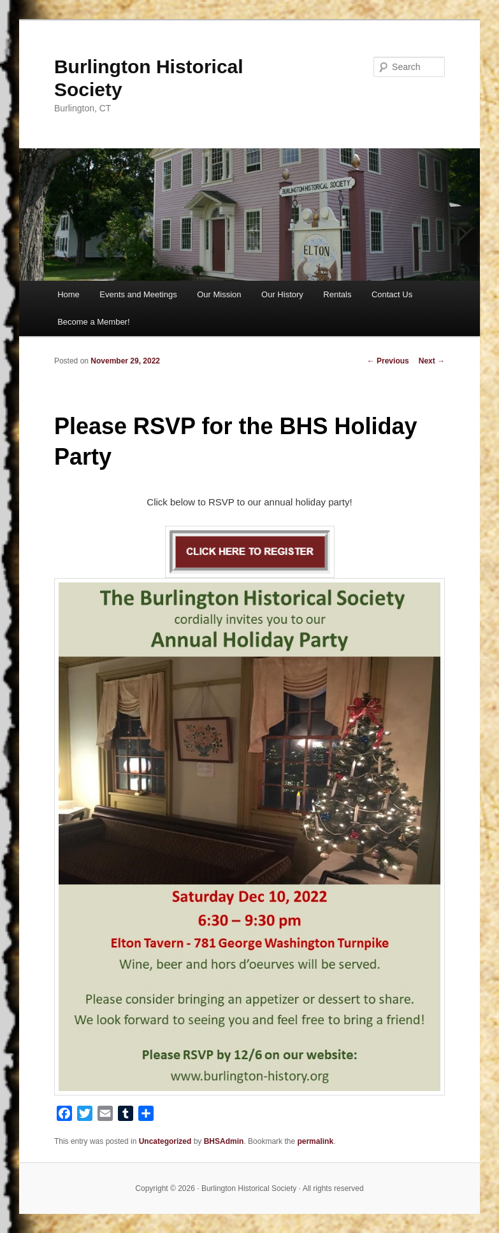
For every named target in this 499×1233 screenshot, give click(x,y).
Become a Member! (93, 322)
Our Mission (219, 294)
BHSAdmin (224, 1141)
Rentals (337, 294)
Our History (282, 294)
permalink (315, 1141)
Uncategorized (165, 1141)
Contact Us (392, 294)
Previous (388, 360)
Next (432, 360)
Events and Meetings (138, 294)
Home (68, 294)
